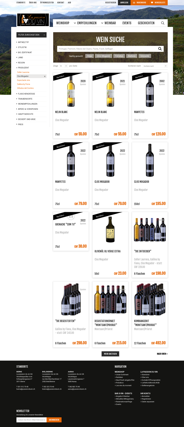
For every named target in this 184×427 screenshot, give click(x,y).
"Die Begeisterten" (65, 321)
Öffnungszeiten (47, 2)
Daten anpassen (148, 402)
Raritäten (119, 377)
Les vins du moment (123, 385)
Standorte (20, 2)
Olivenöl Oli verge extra (107, 251)
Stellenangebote (148, 385)
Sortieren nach (134, 66)
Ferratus (119, 56)
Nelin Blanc (61, 112)
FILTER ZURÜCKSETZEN (31, 35)
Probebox (120, 383)
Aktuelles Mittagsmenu (125, 399)
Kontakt (60, 2)
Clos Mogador (103, 56)
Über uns (32, 2)
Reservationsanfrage (124, 402)
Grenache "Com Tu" (65, 224)
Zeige (55, 66)
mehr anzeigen (110, 354)
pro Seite (73, 66)
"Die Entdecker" (142, 251)
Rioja (89, 56)
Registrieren (110, 2)
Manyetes (139, 112)
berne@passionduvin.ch (25, 389)
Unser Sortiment (122, 375)
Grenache (144, 56)
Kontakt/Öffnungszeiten (151, 380)
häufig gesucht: (76, 56)
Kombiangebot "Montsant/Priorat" (145, 322)
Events (118, 404)
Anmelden (124, 2)
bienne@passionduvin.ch (52, 389)
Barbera (131, 56)
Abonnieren (54, 420)
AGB (69, 2)
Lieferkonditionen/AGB (150, 383)
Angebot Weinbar (123, 396)
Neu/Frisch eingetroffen (125, 380)
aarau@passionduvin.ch (77, 389)
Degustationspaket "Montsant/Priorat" (106, 322)
